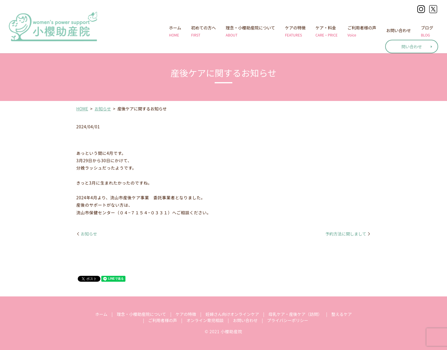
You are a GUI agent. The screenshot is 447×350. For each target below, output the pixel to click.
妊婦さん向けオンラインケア (232, 314)
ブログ (427, 31)
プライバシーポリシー (287, 320)
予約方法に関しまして (345, 234)
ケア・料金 (326, 31)
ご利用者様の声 (361, 31)
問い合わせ (411, 46)
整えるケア (341, 314)
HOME (82, 109)
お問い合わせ (398, 31)
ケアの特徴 (295, 31)
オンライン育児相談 (205, 320)
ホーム (175, 31)
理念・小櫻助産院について (250, 31)
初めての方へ (203, 31)
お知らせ (103, 109)
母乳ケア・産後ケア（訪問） (295, 314)
